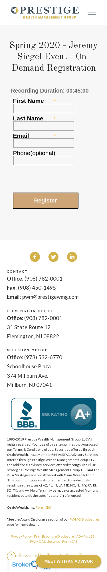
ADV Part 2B (85, 536)
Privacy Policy (21, 536)
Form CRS (43, 507)
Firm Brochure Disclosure (54, 536)
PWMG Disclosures (85, 519)
